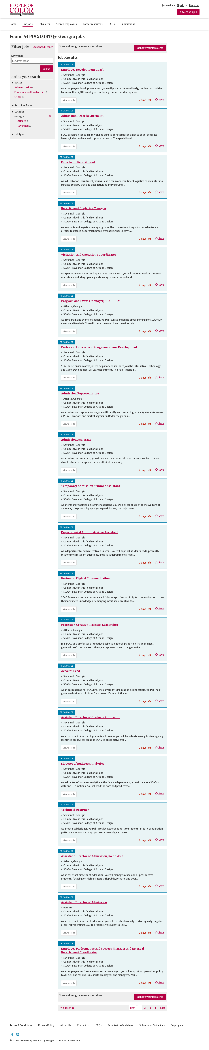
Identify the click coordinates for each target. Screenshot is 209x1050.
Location (17, 111)
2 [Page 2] (145, 1007)
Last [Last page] (162, 1007)
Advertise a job (188, 11)
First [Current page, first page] (132, 1007)
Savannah (23, 125)
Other (17, 96)
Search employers (66, 24)
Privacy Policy (46, 1025)
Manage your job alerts (150, 47)
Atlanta (21, 120)
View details (70, 100)
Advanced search (43, 46)
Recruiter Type (21, 105)
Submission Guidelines (120, 1025)
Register (194, 5)
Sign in (180, 5)
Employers (177, 1025)
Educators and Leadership (29, 92)
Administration (23, 87)
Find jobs (28, 24)
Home (13, 24)
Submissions (128, 24)
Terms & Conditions (21, 1025)
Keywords (17, 55)
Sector (16, 82)
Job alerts (44, 24)
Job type (17, 134)
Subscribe (68, 1007)
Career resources (93, 24)
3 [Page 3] (150, 1007)
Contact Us (83, 1025)
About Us (65, 1025)
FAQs (112, 24)
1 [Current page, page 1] (139, 1007)
